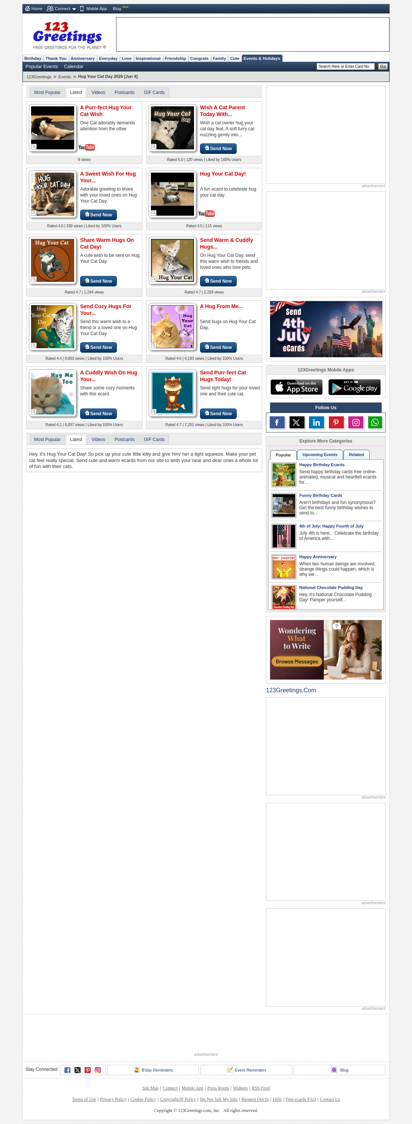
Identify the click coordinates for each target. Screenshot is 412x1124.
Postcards (124, 92)
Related (356, 454)
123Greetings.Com (291, 690)
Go (383, 66)
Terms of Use (84, 1099)
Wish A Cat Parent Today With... (222, 110)
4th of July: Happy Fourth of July (331, 526)
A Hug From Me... (221, 306)
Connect (62, 8)
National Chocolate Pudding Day (331, 587)
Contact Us (330, 1099)
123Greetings (39, 77)
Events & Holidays (261, 58)
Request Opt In (255, 1099)
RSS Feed (261, 1088)
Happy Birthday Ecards (322, 464)
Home (36, 8)
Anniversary (83, 58)
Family (219, 58)
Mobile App (97, 8)
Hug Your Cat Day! (223, 174)
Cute (234, 58)
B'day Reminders (153, 1070)
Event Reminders (246, 1070)
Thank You (55, 58)
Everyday (108, 58)
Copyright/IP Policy (178, 1099)
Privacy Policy (113, 1099)
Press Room (218, 1088)
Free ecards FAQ (300, 1099)
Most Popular (47, 92)
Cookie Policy (143, 1099)
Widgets (240, 1088)
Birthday (32, 58)
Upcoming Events (320, 454)
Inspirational (148, 58)
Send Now (218, 148)
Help (277, 1099)
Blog (117, 8)
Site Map (150, 1088)
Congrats (199, 58)
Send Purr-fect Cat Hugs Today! (223, 376)
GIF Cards (154, 92)
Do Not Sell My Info (218, 1099)
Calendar (74, 66)
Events (64, 77)
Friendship (175, 58)
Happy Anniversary (318, 557)
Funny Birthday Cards (320, 495)
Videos (98, 92)
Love (126, 58)
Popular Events (41, 66)
